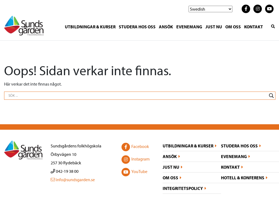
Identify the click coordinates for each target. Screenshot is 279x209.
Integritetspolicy (183, 188)
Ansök (166, 26)
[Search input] (137, 95)
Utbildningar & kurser (90, 26)
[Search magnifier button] (271, 95)
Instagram (135, 159)
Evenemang (189, 26)
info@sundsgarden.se (73, 179)
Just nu (213, 26)
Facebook (134, 147)
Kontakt (253, 26)
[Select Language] (210, 9)
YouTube (133, 172)
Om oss (233, 26)
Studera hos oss (137, 26)
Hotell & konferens (242, 177)
